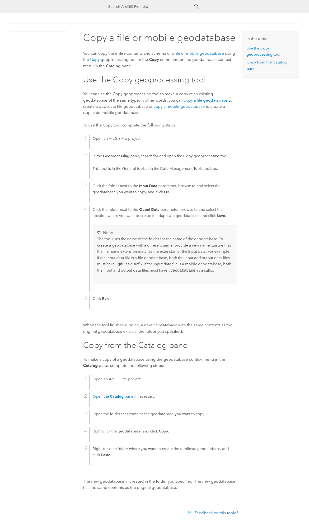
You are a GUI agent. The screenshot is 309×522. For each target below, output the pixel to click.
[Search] (196, 6)
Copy (95, 59)
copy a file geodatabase (206, 100)
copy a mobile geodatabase (179, 106)
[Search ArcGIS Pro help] (149, 6)
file (177, 53)
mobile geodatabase (205, 53)
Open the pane (113, 396)
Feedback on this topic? (216, 512)
